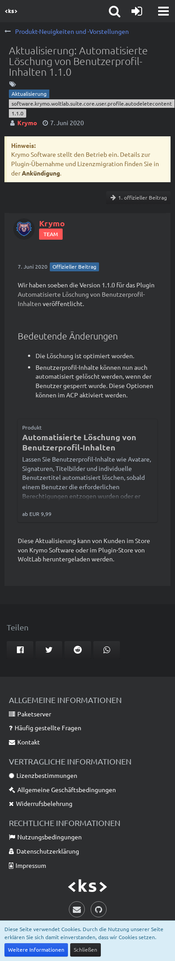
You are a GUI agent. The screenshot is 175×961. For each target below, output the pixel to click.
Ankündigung (41, 173)
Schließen (85, 949)
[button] (163, 11)
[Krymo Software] (11, 11)
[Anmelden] (137, 11)
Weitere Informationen (36, 949)
